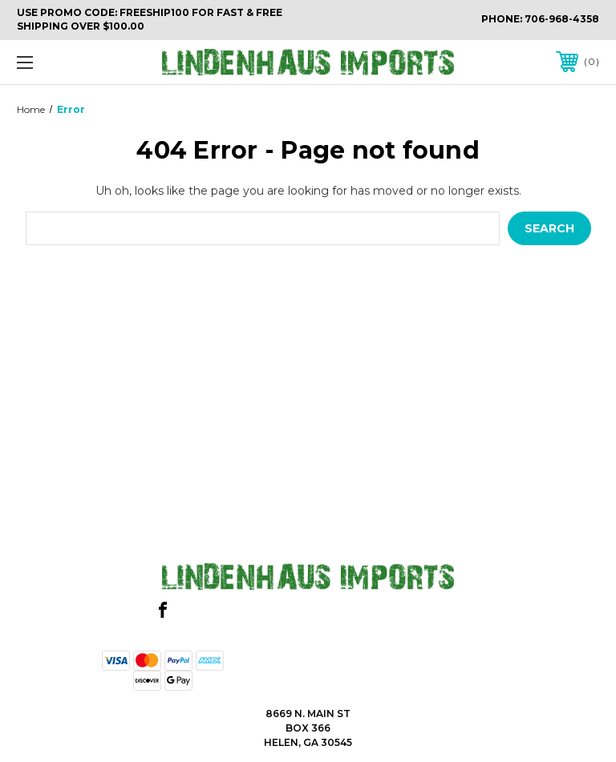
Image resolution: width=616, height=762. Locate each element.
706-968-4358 (562, 19)
